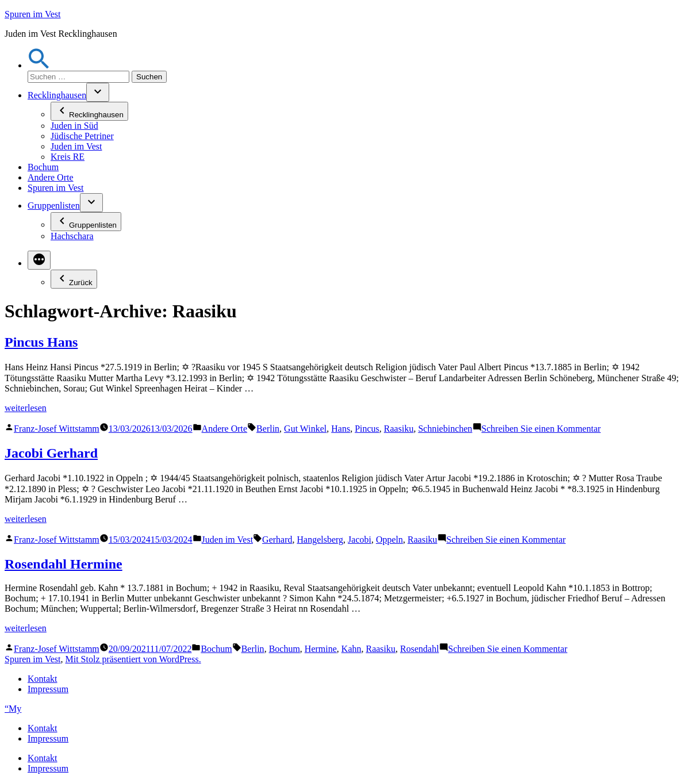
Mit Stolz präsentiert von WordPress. (133, 659)
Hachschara (72, 236)
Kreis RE (67, 157)
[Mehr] (39, 260)
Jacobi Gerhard (51, 453)
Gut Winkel (305, 428)
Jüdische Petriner (82, 136)
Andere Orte (51, 177)
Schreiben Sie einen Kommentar (541, 428)
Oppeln (389, 539)
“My (13, 708)
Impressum (48, 689)
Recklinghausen (57, 95)
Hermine (321, 649)
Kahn (351, 649)
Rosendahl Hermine (63, 563)
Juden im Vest (76, 146)
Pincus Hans (41, 342)
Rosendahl (419, 649)
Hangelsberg (320, 539)
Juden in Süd (74, 125)
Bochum (43, 167)
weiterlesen (26, 408)
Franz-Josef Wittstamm (56, 428)
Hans (340, 428)
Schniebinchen (445, 428)
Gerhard (277, 539)
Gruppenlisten (54, 205)
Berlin (267, 428)
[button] (39, 65)
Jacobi (359, 539)
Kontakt (42, 679)
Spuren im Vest (32, 14)
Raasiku (399, 428)
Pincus (367, 428)
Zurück (74, 279)
